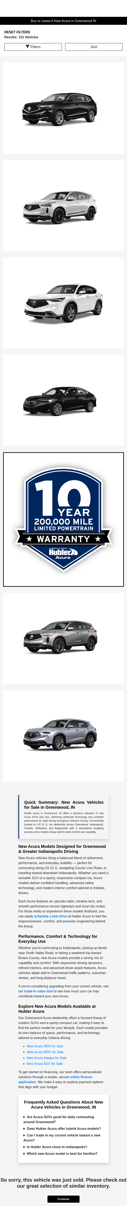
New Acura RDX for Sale (45, 1046)
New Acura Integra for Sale (46, 1058)
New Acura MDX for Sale (45, 1052)
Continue (63, 1199)
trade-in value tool (38, 991)
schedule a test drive (50, 916)
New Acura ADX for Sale (45, 1063)
